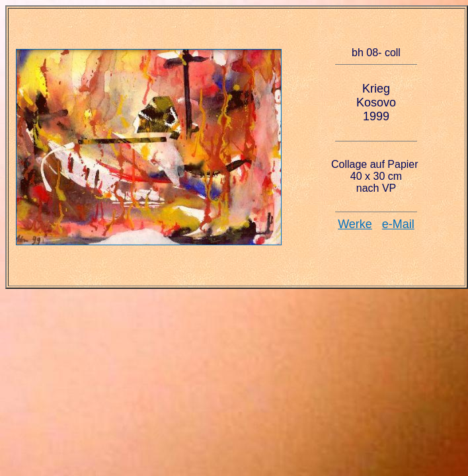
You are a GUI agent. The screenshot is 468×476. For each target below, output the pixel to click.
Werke (355, 224)
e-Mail (398, 224)
